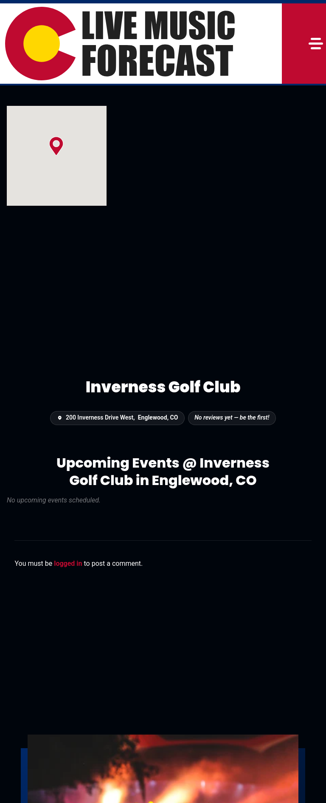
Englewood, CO (158, 417)
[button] (56, 146)
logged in (68, 563)
